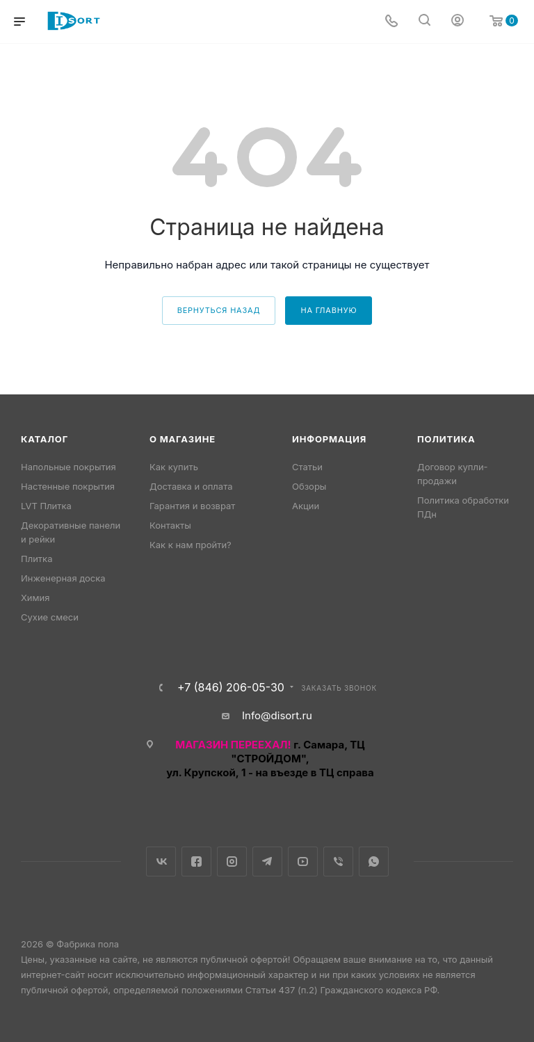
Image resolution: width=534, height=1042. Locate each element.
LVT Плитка (46, 505)
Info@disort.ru (277, 715)
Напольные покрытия (68, 466)
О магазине (182, 438)
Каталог (44, 438)
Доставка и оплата (191, 486)
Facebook (196, 861)
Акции (305, 505)
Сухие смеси (50, 617)
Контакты (170, 525)
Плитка (36, 558)
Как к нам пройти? (190, 544)
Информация (329, 438)
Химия (35, 597)
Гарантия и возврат (192, 505)
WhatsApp (374, 861)
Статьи (307, 466)
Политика (446, 438)
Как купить (173, 466)
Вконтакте (161, 861)
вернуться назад (219, 310)
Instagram (232, 861)
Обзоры (309, 486)
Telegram (267, 861)
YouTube (303, 861)
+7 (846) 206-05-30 (230, 687)
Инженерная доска (63, 578)
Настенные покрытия (68, 486)
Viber (338, 861)
